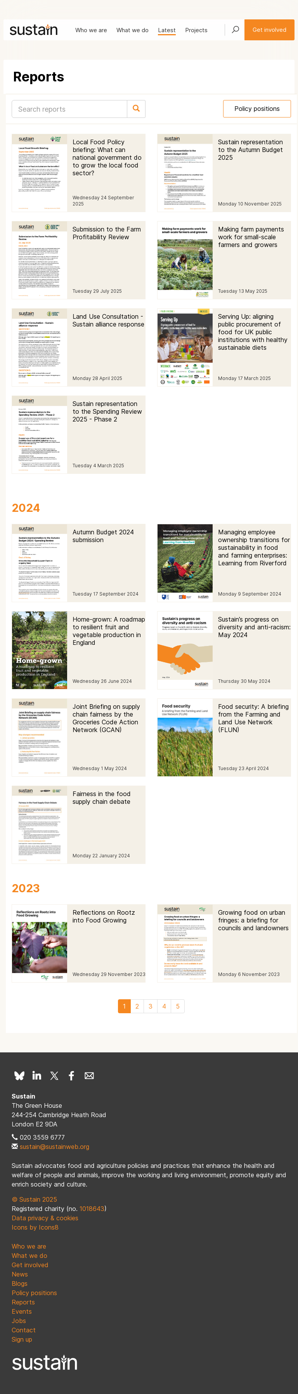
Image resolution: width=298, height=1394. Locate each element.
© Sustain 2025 (34, 1199)
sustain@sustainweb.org (54, 1146)
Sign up (22, 1339)
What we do (132, 30)
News (20, 1274)
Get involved (269, 29)
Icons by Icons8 (35, 1227)
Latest (167, 30)
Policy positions (257, 108)
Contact (24, 1330)
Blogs (20, 1283)
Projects (196, 30)
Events (22, 1311)
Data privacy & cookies (45, 1218)
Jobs (19, 1321)
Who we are (91, 30)
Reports (23, 1302)
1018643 (92, 1209)
